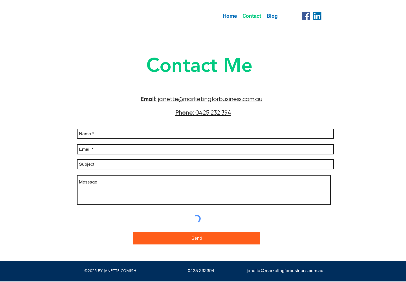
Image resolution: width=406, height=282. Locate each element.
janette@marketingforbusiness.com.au (285, 270)
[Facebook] (306, 16)
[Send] (196, 238)
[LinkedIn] (317, 16)
